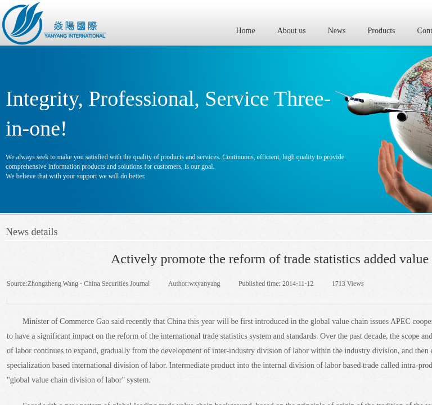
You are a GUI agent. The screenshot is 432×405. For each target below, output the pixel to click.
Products (381, 30)
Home (245, 30)
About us (291, 30)
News (337, 30)
